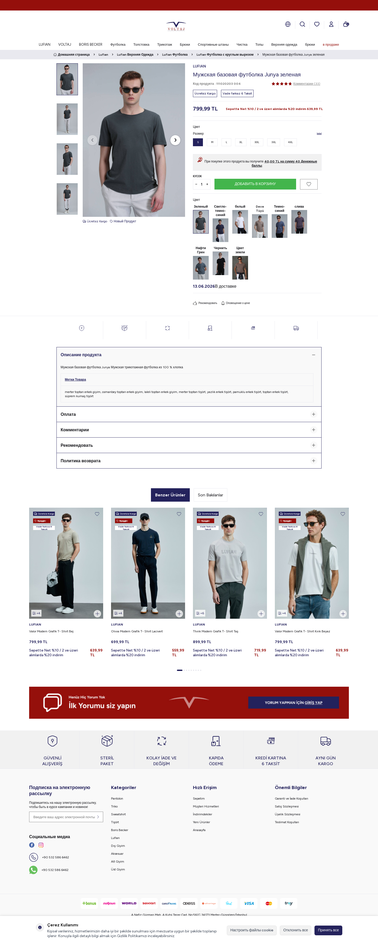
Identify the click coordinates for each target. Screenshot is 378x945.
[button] (92, 140)
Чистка (242, 44)
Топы (259, 44)
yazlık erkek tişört (219, 392)
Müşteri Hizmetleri (206, 806)
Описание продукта (189, 355)
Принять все (328, 930)
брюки (310, 44)
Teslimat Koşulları (287, 822)
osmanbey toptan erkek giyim (122, 392)
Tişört (115, 822)
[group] (134, 140)
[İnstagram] (41, 845)
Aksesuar (117, 853)
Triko (114, 806)
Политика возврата (189, 460)
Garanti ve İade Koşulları (291, 798)
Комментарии (189, 429)
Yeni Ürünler (201, 822)
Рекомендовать (205, 303)
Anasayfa (199, 830)
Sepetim (199, 798)
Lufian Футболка (175, 54)
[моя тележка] (346, 24)
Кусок (197, 176)
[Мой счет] (331, 24)
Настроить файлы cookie (251, 930)
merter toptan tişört (192, 392)
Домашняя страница (72, 54)
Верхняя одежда (284, 44)
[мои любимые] (317, 24)
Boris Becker (119, 830)
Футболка (117, 44)
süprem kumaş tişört (79, 396)
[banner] (189, 703)
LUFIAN (44, 44)
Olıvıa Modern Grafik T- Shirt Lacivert (137, 631)
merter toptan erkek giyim (83, 392)
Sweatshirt (118, 814)
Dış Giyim (118, 846)
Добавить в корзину (255, 184)
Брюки (185, 44)
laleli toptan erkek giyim (160, 392)
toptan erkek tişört (275, 392)
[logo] (176, 24)
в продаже (331, 44)
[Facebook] (31, 845)
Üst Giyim (118, 869)
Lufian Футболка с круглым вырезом (225, 54)
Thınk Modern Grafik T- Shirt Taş (215, 631)
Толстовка (141, 44)
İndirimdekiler (202, 814)
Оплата (189, 414)
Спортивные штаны (213, 44)
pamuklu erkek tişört (247, 392)
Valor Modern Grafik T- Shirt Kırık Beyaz (302, 631)
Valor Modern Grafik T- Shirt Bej (51, 631)
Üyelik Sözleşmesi (287, 814)
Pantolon (117, 798)
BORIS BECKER (90, 44)
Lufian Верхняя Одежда (135, 54)
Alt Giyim (117, 861)
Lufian (103, 54)
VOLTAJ (64, 44)
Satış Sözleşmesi (287, 806)
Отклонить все (295, 930)
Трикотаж (164, 44)
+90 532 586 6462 (55, 857)
